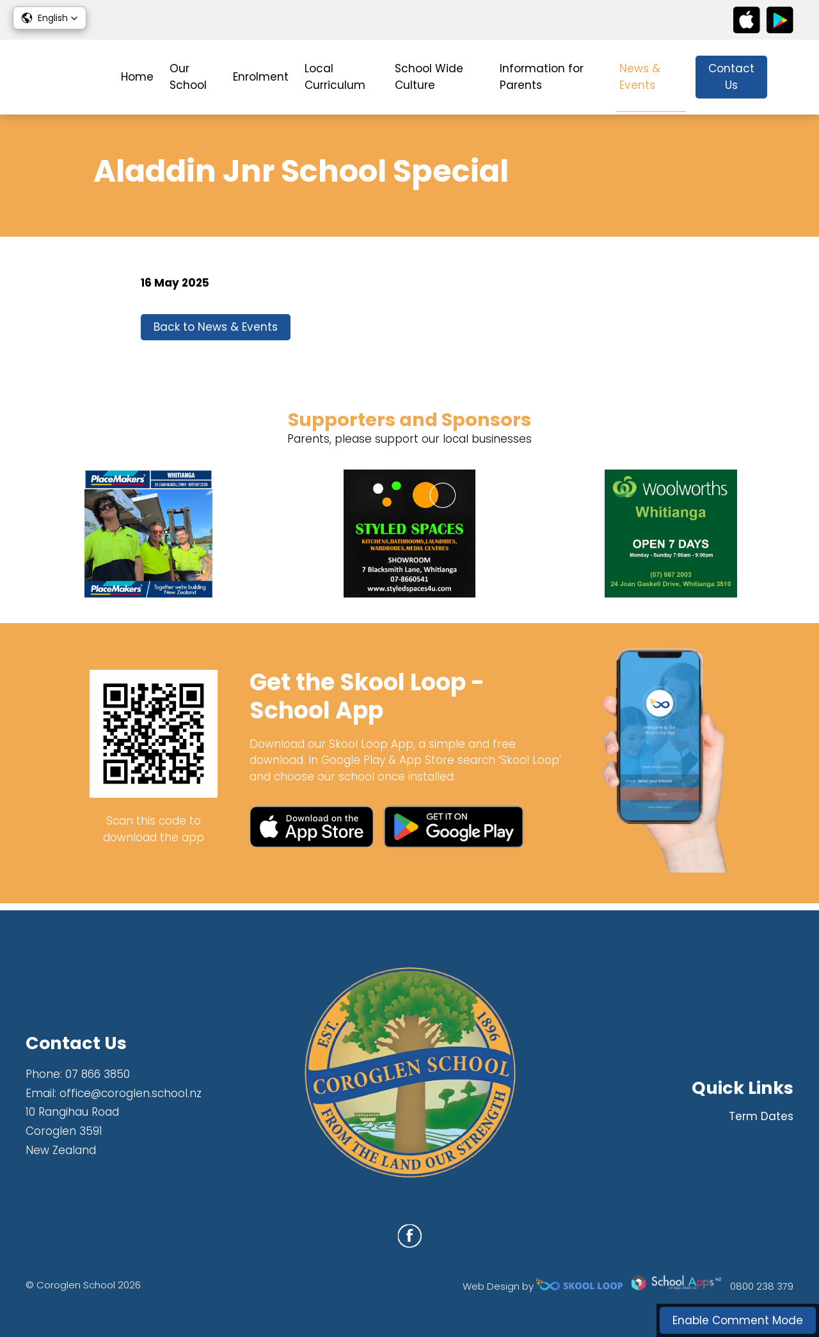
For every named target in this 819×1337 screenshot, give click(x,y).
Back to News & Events (216, 331)
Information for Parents (542, 77)
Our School (188, 77)
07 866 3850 (97, 1074)
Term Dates (761, 1116)
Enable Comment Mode (737, 1320)
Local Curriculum (335, 77)
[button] (49, 18)
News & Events (639, 77)
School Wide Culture (429, 77)
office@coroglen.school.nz (131, 1093)
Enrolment (261, 76)
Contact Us (731, 77)
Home (137, 76)
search (786, 77)
